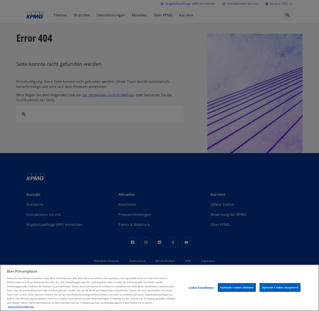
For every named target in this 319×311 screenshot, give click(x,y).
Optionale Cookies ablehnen (236, 287)
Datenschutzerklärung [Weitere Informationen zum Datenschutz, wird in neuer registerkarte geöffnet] (21, 306)
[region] (159, 288)
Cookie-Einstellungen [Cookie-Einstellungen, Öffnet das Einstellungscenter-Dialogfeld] (201, 287)
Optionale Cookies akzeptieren (280, 287)
